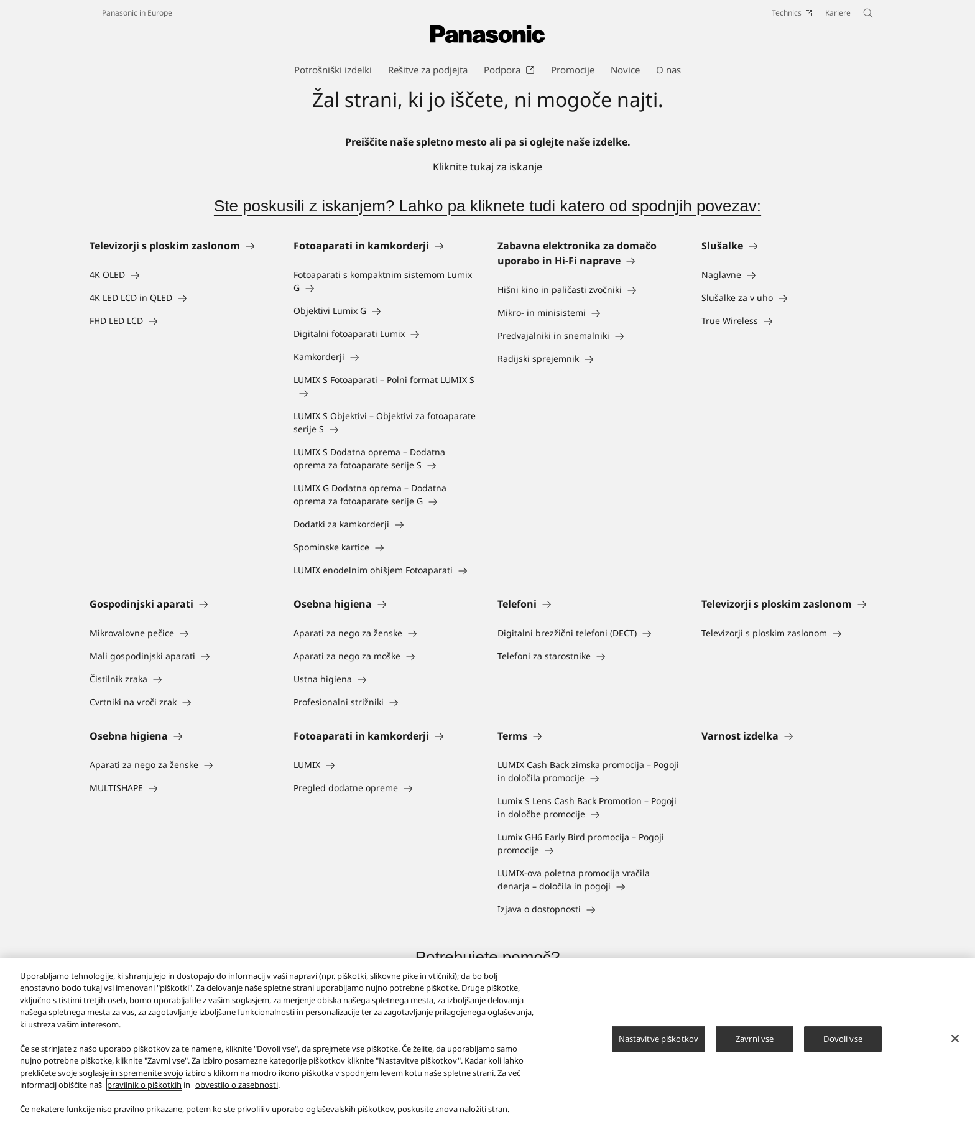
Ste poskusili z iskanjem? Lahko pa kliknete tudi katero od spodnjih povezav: (487, 206)
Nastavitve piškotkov (659, 1040)
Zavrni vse (755, 1040)
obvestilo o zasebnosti (236, 1086)
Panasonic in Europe (137, 12)
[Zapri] (955, 1040)
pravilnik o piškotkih (144, 1086)
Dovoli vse (842, 1040)
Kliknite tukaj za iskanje (487, 167)
